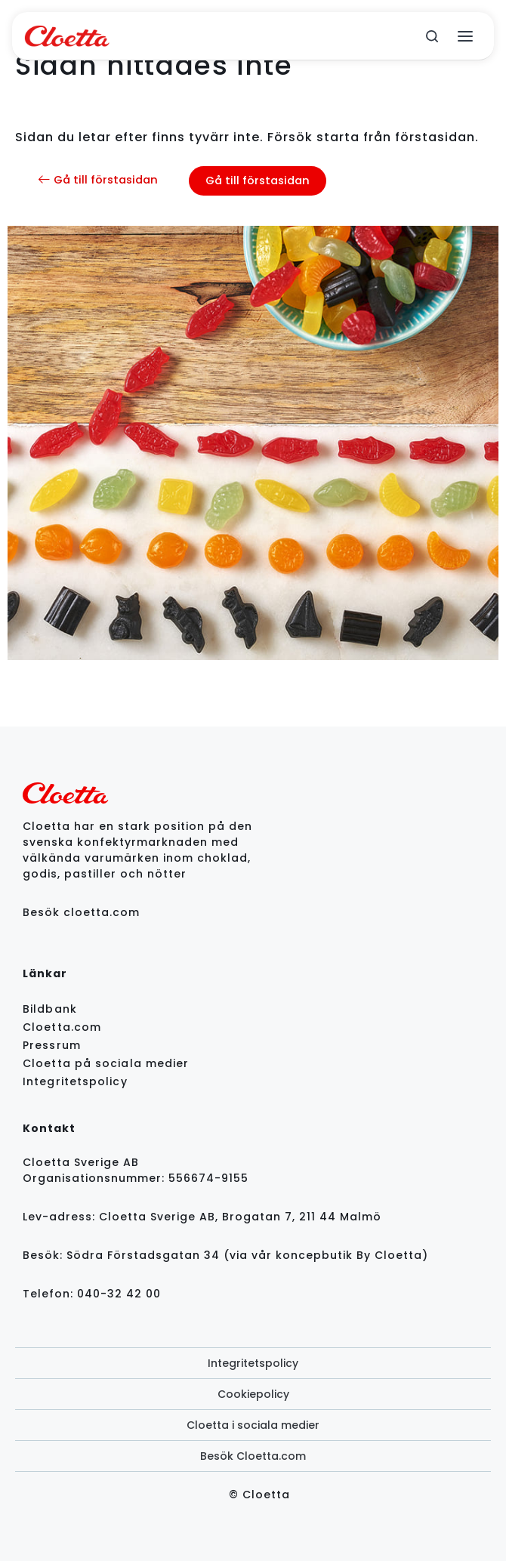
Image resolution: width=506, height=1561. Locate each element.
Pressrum (52, 1045)
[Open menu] (465, 36)
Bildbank (50, 1009)
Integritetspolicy (75, 1081)
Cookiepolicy (253, 1394)
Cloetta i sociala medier (253, 1425)
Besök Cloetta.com (253, 1456)
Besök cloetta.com (81, 912)
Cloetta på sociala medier (106, 1063)
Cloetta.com (62, 1027)
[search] (432, 36)
